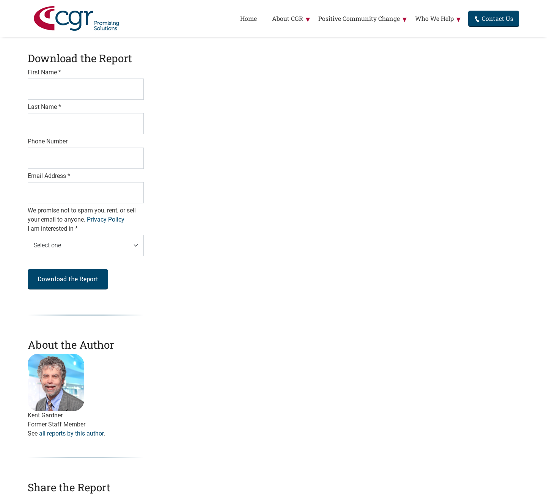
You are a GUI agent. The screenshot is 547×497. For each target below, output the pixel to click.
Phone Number (48, 141)
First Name (44, 72)
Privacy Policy (105, 219)
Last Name (44, 106)
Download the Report (68, 279)
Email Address (49, 175)
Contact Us (493, 18)
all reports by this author (71, 433)
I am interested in (53, 228)
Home (248, 18)
